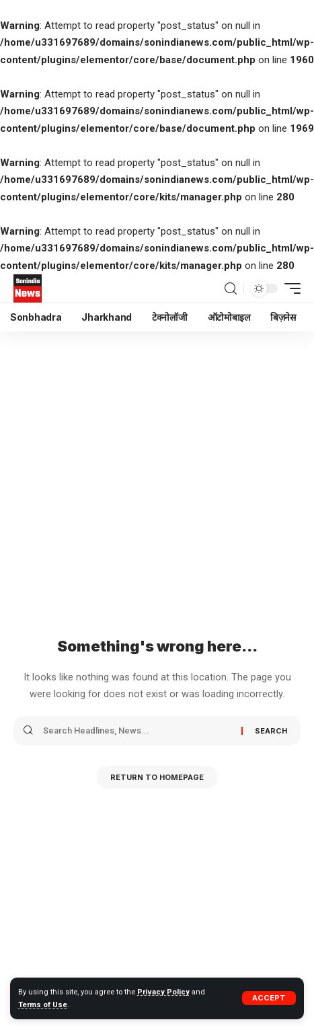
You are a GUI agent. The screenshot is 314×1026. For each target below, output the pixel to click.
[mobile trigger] (289, 288)
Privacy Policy (163, 992)
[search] (230, 288)
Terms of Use (42, 1004)
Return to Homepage (157, 777)
